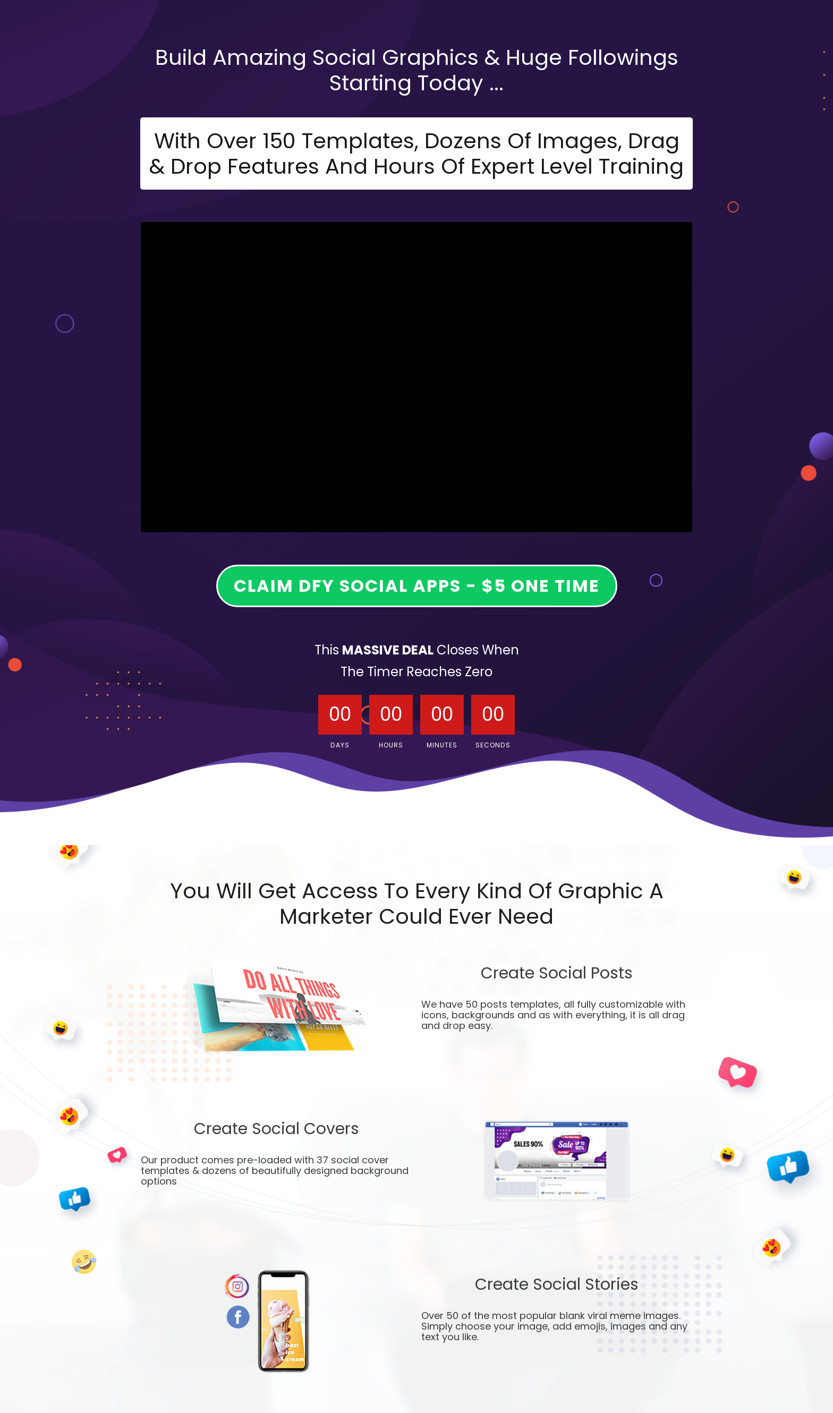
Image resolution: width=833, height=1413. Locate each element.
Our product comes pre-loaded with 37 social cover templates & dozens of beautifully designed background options (275, 1171)
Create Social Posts (557, 974)
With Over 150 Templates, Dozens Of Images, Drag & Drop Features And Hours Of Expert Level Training (416, 153)
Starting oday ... (416, 83)
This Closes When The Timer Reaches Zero (416, 660)
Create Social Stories (557, 1286)
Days (340, 745)
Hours (391, 745)
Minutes (442, 745)
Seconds (493, 745)
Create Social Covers (276, 1130)
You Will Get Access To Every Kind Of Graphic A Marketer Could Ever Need (417, 903)
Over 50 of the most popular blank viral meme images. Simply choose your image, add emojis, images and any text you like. (554, 1326)
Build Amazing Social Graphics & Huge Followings (416, 57)
